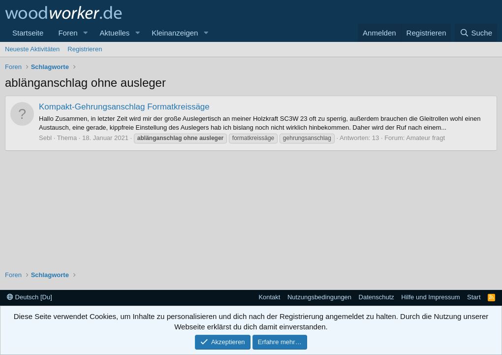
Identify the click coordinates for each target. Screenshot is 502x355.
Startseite (27, 33)
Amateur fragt (425, 138)
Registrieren (84, 49)
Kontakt (269, 297)
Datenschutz (376, 297)
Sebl (45, 138)
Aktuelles (114, 33)
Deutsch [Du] (29, 297)
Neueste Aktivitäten (32, 49)
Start (473, 297)
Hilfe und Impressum (430, 297)
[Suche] (476, 33)
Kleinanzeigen (175, 33)
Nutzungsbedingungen (319, 297)
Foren (67, 33)
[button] (85, 33)
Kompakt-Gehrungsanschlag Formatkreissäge (124, 106)
